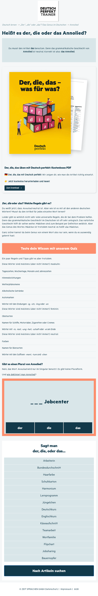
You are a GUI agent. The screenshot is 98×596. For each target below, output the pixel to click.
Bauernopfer (49, 558)
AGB (76, 589)
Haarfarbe (49, 474)
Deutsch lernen (9, 25)
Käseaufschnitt (49, 523)
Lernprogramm (49, 495)
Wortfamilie (49, 537)
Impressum (66, 589)
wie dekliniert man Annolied (21, 374)
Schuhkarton (49, 481)
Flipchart (49, 544)
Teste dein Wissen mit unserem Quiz (49, 248)
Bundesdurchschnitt (49, 467)
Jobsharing (49, 551)
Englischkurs (49, 516)
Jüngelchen (49, 502)
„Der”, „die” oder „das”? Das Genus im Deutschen (43, 25)
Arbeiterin (49, 460)
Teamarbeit (49, 530)
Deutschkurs (49, 509)
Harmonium (49, 488)
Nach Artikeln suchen (49, 570)
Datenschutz (51, 589)
